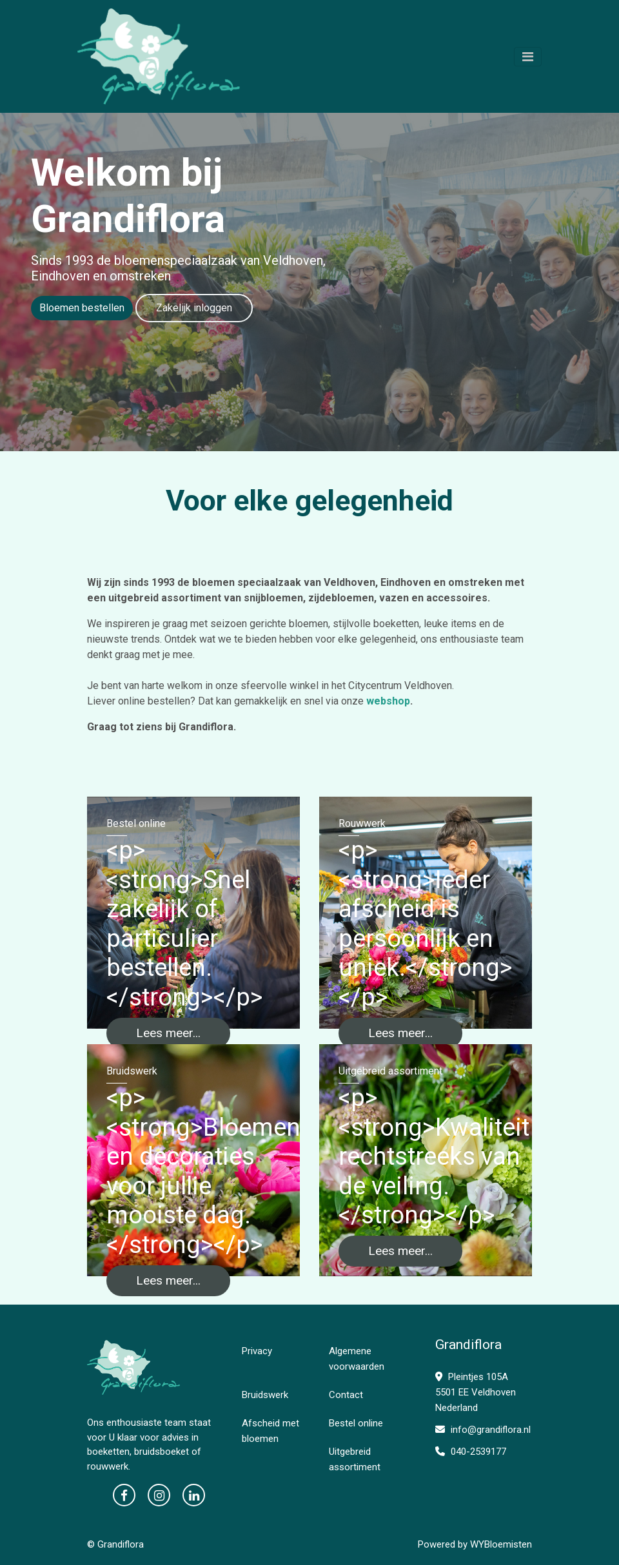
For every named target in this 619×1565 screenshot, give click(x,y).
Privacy (257, 1351)
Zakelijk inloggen (194, 308)
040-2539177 (470, 1451)
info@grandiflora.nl (483, 1429)
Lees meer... (168, 1033)
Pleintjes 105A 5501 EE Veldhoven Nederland (475, 1392)
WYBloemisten (501, 1544)
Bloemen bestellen (81, 308)
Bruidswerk (265, 1395)
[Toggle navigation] (528, 56)
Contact (346, 1395)
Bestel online (356, 1423)
